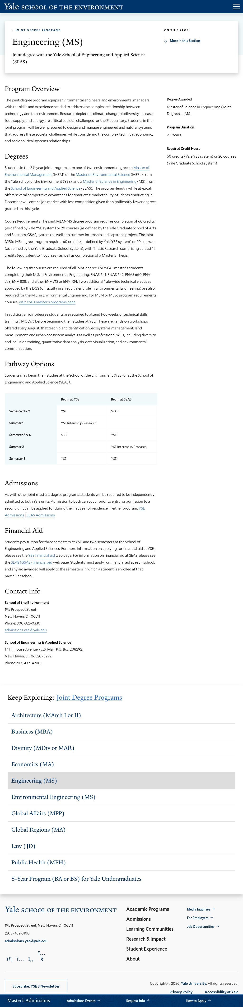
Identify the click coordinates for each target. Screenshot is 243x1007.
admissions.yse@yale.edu (26, 629)
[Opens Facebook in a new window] (31, 958)
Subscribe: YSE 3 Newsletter (36, 986)
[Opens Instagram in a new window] (20, 958)
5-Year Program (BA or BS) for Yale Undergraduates (76, 878)
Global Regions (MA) (38, 829)
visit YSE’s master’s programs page (47, 301)
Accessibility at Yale (221, 991)
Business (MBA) (32, 731)
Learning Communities (149, 929)
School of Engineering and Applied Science (45, 188)
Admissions (138, 919)
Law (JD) (23, 846)
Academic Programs (147, 909)
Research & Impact (146, 939)
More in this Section (185, 40)
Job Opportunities (201, 926)
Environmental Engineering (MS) (53, 797)
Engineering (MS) (34, 780)
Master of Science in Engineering (109, 181)
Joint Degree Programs (38, 30)
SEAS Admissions (41, 514)
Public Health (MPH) (38, 862)
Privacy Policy (180, 991)
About (133, 959)
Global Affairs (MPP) (38, 813)
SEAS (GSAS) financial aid (31, 562)
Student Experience (146, 949)
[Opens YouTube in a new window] (41, 955)
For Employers (198, 918)
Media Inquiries (198, 909)
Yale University (193, 983)
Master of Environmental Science (103, 174)
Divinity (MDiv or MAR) (43, 748)
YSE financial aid (42, 555)
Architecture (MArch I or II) (46, 715)
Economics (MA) (32, 764)
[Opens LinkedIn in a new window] (9, 958)
